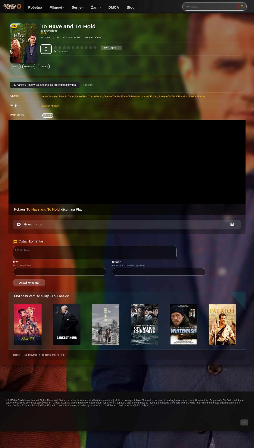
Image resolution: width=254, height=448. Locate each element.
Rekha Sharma (197, 96)
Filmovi (56, 7)
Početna (35, 7)
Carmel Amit (95, 96)
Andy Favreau (50, 96)
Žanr (95, 7)
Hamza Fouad (149, 96)
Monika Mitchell (50, 106)
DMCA (113, 7)
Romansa (29, 66)
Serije (76, 7)
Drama (15, 66)
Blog (130, 7)
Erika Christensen (130, 96)
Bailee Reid (81, 96)
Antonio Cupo (66, 96)
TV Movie (43, 66)
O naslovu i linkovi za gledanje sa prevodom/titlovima (45, 84)
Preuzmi (88, 84)
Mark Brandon (179, 96)
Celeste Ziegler (111, 96)
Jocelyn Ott (164, 96)
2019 (43, 33)
